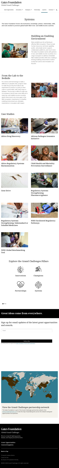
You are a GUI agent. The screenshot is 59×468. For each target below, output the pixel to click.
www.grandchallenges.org (9, 411)
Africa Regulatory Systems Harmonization (12, 164)
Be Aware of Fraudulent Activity (9, 460)
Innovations (19, 9)
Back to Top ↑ (5, 451)
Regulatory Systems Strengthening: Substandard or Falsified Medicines (14, 222)
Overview (51, 9)
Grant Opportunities (9, 9)
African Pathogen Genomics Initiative (43, 137)
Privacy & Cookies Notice (8, 455)
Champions (27, 9)
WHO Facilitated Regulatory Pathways (43, 221)
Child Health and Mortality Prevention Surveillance (42, 164)
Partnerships (37, 9)
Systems (44, 9)
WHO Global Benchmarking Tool (13, 251)
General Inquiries (7, 445)
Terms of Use (4, 457)
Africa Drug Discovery (10, 136)
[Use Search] (57, 10)
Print (4, 304)
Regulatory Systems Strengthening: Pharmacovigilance (39, 192)
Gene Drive (6, 190)
